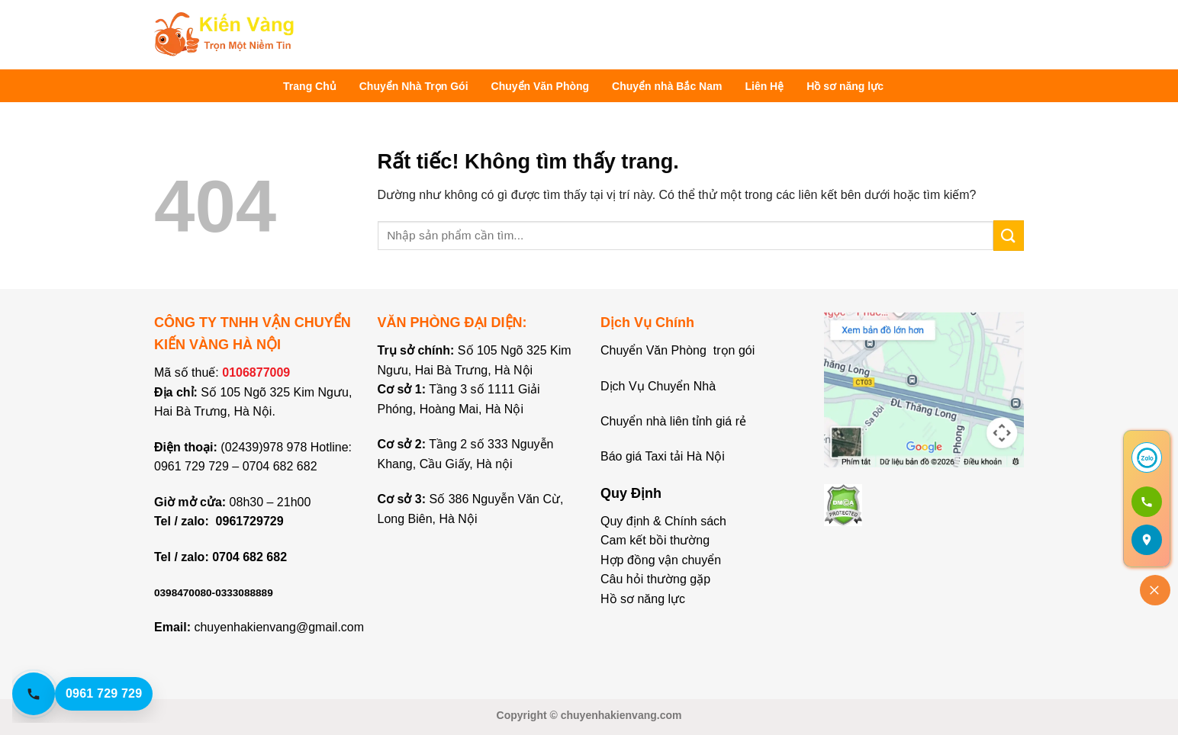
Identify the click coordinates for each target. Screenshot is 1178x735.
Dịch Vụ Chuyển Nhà (658, 386)
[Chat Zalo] (1146, 457)
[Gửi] (1008, 235)
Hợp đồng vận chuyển (660, 560)
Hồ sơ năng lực (845, 86)
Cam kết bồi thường (655, 540)
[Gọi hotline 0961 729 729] (96, 694)
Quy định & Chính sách (663, 521)
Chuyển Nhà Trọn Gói (413, 86)
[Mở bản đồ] (1146, 540)
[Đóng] (1155, 590)
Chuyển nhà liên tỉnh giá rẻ (673, 421)
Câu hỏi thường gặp (655, 579)
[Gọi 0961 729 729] (1146, 501)
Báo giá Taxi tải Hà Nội (664, 456)
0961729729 (250, 521)
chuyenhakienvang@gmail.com (279, 627)
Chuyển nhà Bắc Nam (667, 86)
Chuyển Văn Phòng (540, 86)
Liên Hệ (764, 86)
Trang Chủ (309, 86)
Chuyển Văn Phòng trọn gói (677, 350)
